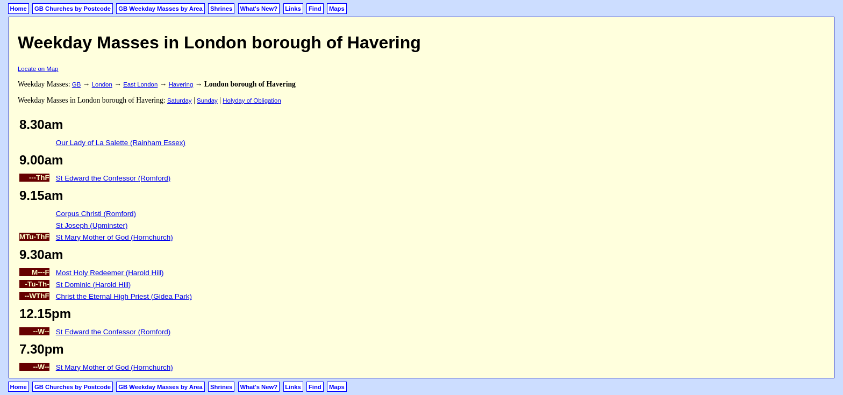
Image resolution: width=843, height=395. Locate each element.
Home (18, 8)
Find (315, 8)
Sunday (207, 100)
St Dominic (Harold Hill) (93, 285)
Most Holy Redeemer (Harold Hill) (110, 273)
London (102, 84)
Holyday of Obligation (252, 100)
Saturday (179, 100)
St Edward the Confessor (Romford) (113, 178)
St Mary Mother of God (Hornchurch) (114, 237)
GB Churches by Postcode (72, 8)
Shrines (221, 8)
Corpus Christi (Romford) (96, 214)
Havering (181, 84)
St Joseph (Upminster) (92, 225)
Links (293, 8)
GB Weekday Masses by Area (160, 8)
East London (140, 84)
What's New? (259, 8)
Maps (337, 8)
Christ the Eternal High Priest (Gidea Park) (124, 296)
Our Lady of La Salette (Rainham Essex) (120, 143)
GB (76, 84)
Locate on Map (38, 69)
